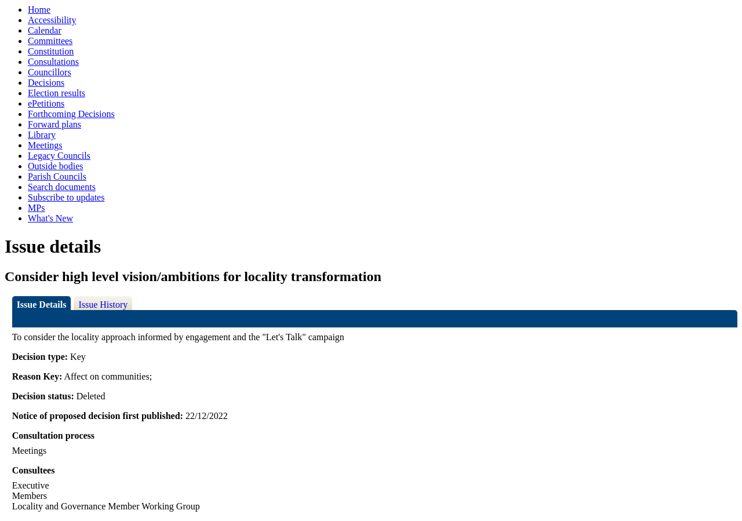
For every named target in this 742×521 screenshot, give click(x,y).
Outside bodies (55, 166)
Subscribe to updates (66, 197)
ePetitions (46, 103)
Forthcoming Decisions (71, 114)
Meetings (45, 145)
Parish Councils (57, 176)
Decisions (46, 83)
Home (39, 9)
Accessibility (52, 20)
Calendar (44, 30)
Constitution (51, 51)
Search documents (62, 187)
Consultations (53, 62)
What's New (50, 218)
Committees (50, 41)
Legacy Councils (59, 156)
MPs (36, 208)
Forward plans (54, 124)
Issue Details (42, 304)
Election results (56, 93)
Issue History (103, 304)
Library (42, 135)
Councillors (49, 72)
